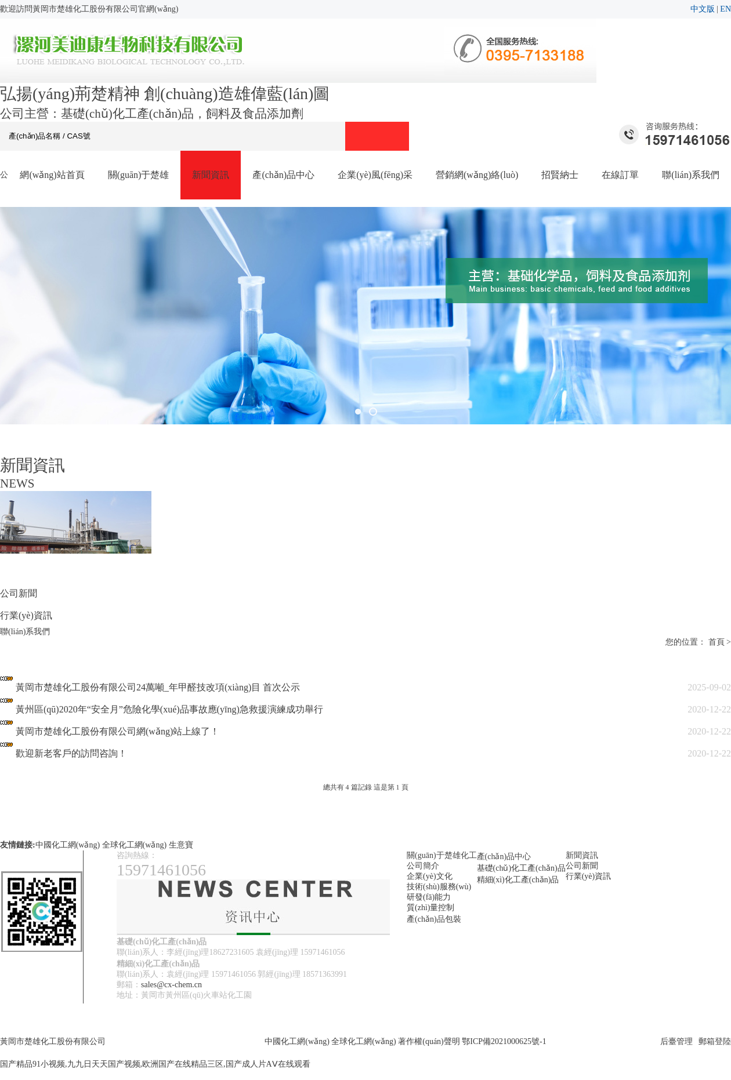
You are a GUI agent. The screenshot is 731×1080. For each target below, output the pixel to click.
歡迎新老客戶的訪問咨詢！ (71, 753)
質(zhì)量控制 (430, 907)
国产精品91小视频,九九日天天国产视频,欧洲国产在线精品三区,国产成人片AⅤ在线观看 (155, 1064)
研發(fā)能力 (429, 897)
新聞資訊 (210, 175)
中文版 (702, 9)
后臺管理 (676, 1041)
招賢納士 (559, 175)
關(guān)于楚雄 (138, 175)
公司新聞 (18, 593)
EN (725, 9)
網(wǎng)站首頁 (52, 175)
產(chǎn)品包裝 (434, 919)
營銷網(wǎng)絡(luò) (477, 175)
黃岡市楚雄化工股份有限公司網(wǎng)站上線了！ (117, 731)
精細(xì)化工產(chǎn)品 (518, 879)
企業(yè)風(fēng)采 (375, 175)
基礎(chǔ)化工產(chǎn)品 (521, 868)
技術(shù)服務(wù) (439, 886)
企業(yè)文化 (430, 876)
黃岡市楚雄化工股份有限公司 (53, 1041)
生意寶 (181, 845)
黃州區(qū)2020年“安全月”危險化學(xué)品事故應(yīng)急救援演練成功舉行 (169, 709)
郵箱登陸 (715, 1041)
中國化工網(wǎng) (67, 845)
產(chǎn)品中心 (283, 175)
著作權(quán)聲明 (429, 1041)
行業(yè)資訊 (26, 615)
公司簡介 (423, 865)
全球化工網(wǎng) (134, 845)
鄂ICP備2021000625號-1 (504, 1041)
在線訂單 (620, 175)
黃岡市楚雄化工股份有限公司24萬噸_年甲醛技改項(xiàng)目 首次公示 (158, 687)
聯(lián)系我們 (690, 175)
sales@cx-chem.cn (171, 984)
